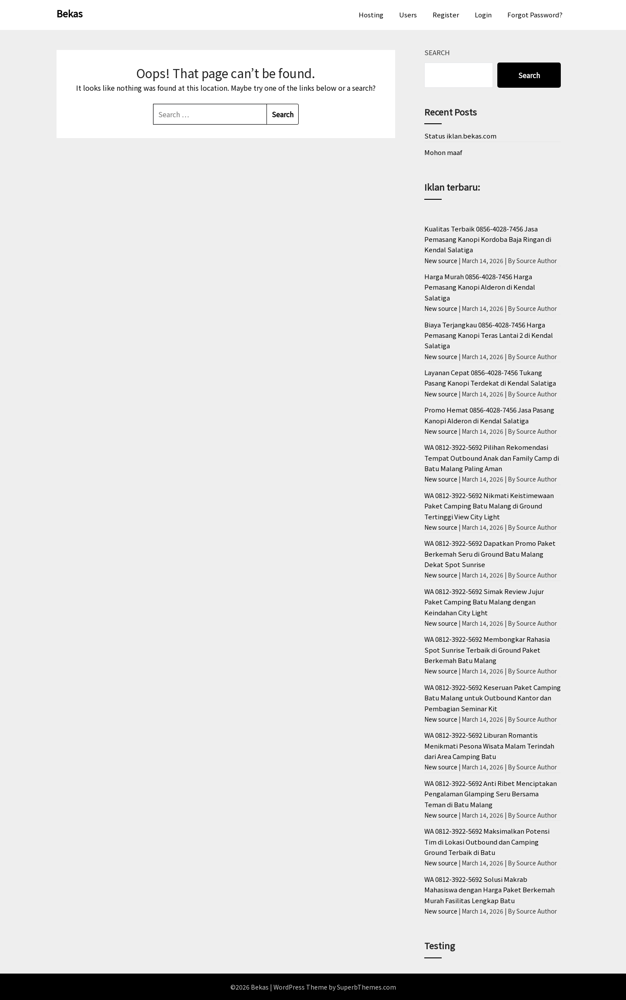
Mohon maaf (443, 152)
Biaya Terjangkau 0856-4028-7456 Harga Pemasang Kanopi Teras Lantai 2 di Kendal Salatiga (488, 335)
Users (408, 14)
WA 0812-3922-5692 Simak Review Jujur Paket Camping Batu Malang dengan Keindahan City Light (484, 602)
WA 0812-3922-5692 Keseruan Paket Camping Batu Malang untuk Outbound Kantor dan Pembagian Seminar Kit (492, 698)
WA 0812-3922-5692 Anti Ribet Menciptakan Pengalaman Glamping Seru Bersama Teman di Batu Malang (490, 794)
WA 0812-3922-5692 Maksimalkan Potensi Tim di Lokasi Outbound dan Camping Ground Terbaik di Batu (486, 841)
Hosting (371, 14)
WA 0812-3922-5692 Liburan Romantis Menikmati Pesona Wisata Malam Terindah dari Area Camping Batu (489, 745)
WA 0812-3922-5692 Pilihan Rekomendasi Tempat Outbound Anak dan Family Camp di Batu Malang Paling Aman (491, 457)
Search (437, 52)
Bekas (70, 13)
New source (440, 260)
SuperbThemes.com (366, 987)
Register (446, 14)
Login (483, 14)
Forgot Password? (535, 14)
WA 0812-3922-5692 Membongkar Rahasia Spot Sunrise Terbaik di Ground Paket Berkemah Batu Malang (487, 649)
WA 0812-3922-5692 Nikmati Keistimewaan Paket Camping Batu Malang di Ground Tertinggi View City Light (489, 506)
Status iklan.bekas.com (460, 135)
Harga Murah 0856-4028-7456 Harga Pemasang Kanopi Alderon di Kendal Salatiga (479, 287)
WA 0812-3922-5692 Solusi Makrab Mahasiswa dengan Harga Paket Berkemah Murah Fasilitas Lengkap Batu (489, 890)
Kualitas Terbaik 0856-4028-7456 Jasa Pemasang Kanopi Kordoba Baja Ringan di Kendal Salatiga (487, 239)
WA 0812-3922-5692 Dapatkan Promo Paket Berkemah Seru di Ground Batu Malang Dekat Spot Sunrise (490, 553)
